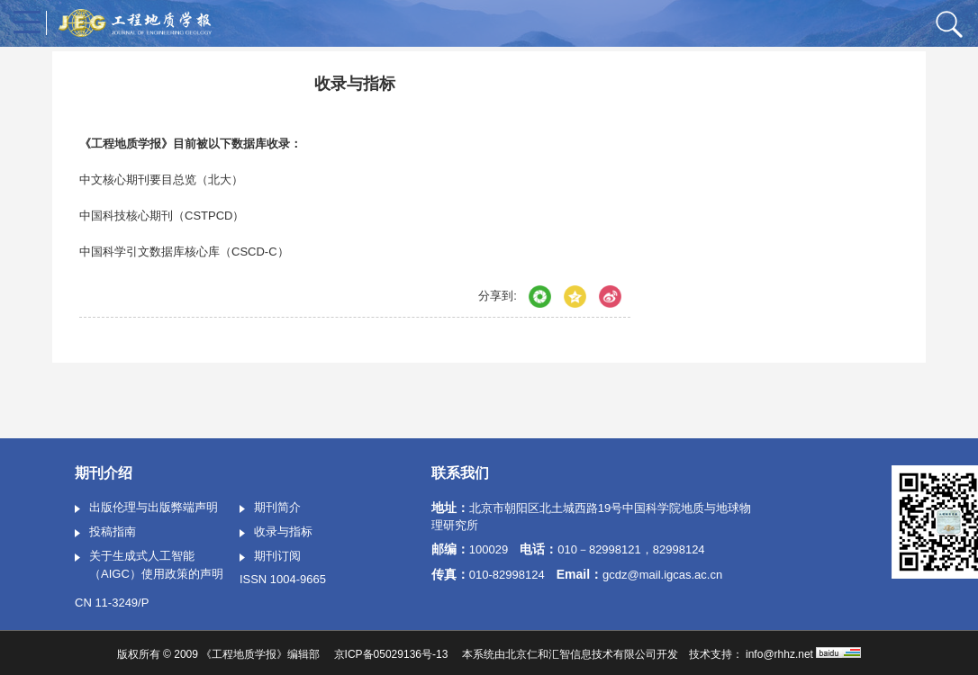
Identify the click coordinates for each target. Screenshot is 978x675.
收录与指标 (276, 533)
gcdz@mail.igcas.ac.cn (662, 574)
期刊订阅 (270, 557)
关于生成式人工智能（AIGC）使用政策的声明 (149, 564)
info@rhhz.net (779, 654)
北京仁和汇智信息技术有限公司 (581, 654)
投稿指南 (105, 533)
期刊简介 (270, 508)
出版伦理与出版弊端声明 (146, 508)
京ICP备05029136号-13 (391, 654)
